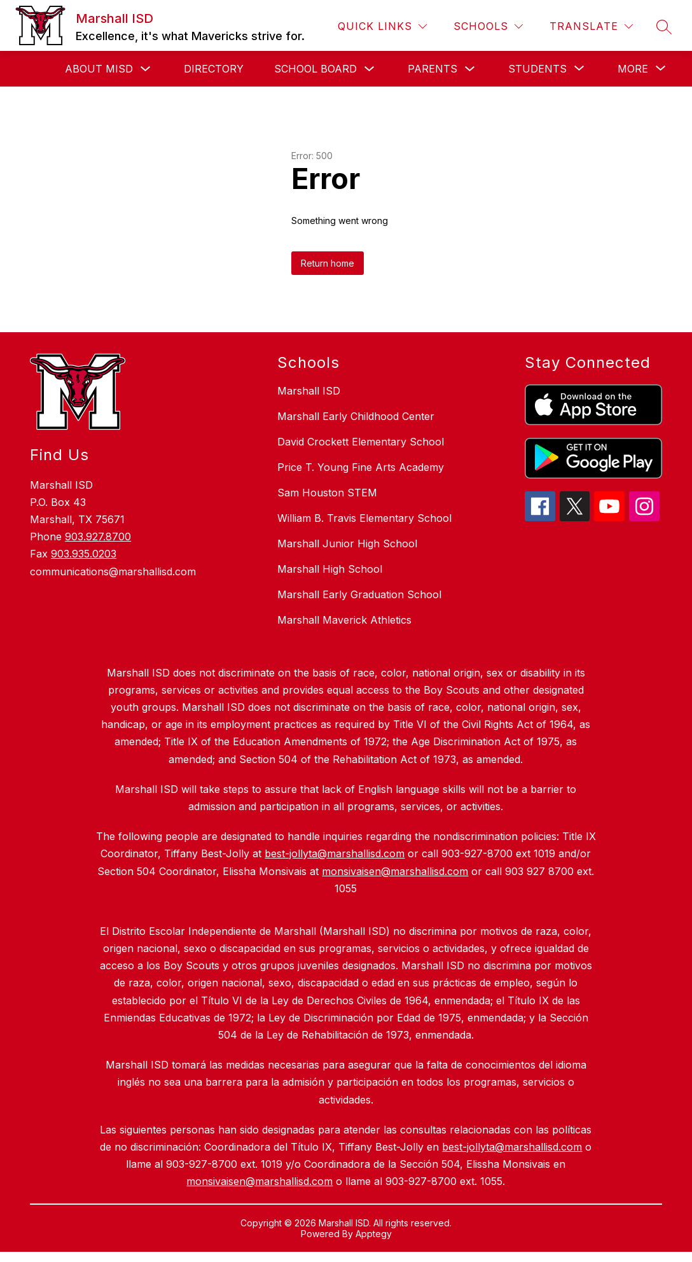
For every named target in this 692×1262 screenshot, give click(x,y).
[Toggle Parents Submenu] (470, 69)
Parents (432, 68)
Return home (327, 263)
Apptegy (374, 1233)
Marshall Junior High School (347, 543)
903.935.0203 (83, 553)
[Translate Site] (591, 26)
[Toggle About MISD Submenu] (145, 69)
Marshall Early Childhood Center (355, 416)
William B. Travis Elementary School (364, 518)
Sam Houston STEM (327, 492)
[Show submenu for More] (633, 68)
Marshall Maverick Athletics (344, 619)
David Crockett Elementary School (360, 441)
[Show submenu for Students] (537, 68)
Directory (214, 68)
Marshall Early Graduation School (359, 594)
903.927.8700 (98, 536)
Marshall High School (329, 569)
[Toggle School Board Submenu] (369, 69)
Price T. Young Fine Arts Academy (360, 467)
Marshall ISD (308, 390)
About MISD (99, 68)
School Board (315, 68)
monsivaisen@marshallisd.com (259, 1181)
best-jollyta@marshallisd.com (512, 1146)
